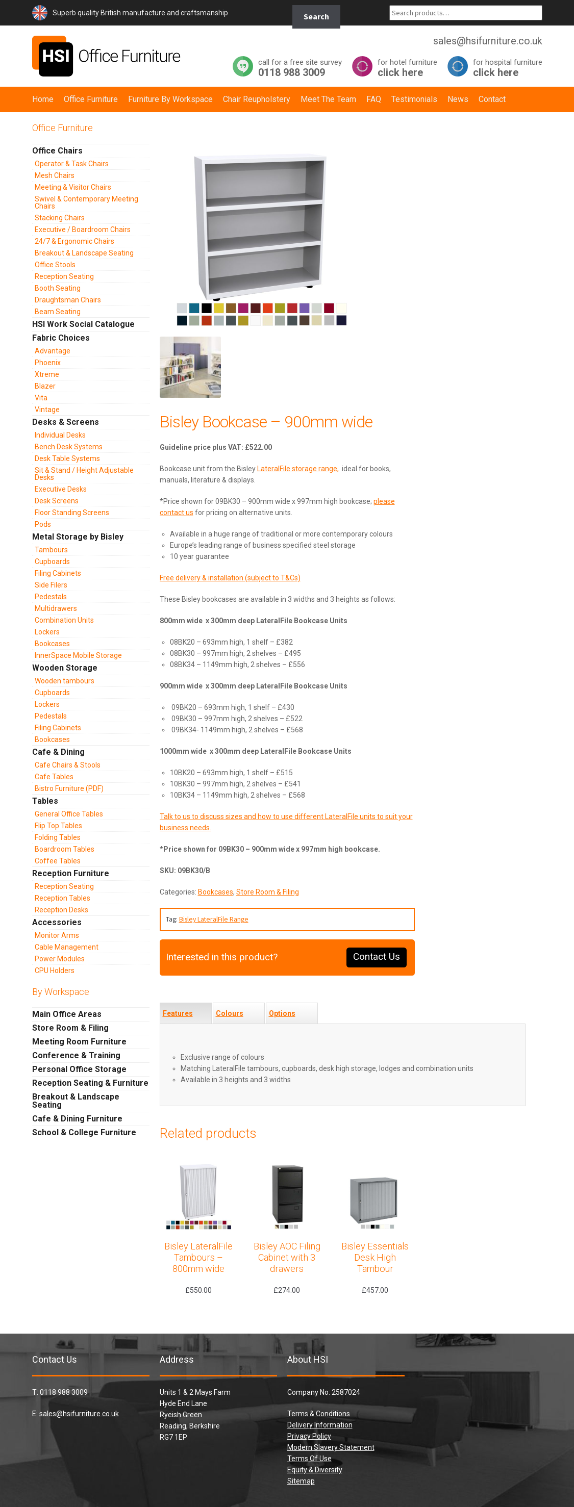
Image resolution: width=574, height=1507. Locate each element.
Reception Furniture (70, 873)
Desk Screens (57, 501)
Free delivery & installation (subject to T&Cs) (230, 578)
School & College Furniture (84, 1132)
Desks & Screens (65, 422)
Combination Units (64, 620)
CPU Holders (54, 970)
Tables (45, 801)
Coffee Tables (58, 861)
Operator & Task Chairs (72, 164)
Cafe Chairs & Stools (68, 765)
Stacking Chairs (60, 218)
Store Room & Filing (267, 892)
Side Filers (51, 585)
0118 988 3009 (300, 68)
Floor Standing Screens (72, 512)
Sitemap (301, 1481)
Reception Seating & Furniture (90, 1083)
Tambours (51, 550)
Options (282, 1013)
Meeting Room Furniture (79, 1041)
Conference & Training (76, 1055)
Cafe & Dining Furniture (77, 1118)
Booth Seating (58, 288)
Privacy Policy (309, 1436)
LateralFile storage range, (298, 469)
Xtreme (47, 374)
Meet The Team (328, 99)
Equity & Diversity (314, 1470)
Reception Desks (61, 910)
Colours (229, 1013)
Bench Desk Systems (69, 447)
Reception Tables (62, 898)
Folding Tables (58, 837)
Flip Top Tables (58, 826)
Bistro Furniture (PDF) (69, 788)
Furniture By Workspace (170, 99)
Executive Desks (61, 489)
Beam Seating (58, 312)
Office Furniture (91, 99)
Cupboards (52, 561)
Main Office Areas (67, 1014)
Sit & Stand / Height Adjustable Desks (84, 473)
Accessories (57, 922)
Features (178, 1013)
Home (43, 99)
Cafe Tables (54, 777)
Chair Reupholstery (256, 99)
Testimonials (414, 99)
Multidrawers (56, 608)
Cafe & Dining (58, 752)
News (457, 99)
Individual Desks (60, 435)
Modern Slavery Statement (331, 1447)
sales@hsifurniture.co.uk (79, 1414)
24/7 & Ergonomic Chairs (74, 241)
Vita (41, 398)
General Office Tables (69, 814)
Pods (43, 524)
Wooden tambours (64, 681)
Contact (492, 99)
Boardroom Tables (64, 849)
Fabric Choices (61, 338)
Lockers (47, 632)
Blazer (45, 386)
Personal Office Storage (79, 1069)
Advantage (52, 351)
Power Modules (60, 959)
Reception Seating (64, 276)
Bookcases (215, 892)
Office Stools (55, 265)
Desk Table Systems (67, 458)
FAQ (373, 99)
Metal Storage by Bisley (77, 537)
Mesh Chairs (54, 175)
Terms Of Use (309, 1458)
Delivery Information (320, 1425)
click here (407, 68)
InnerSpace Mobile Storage (78, 655)
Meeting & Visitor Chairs (73, 187)
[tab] (186, 1013)
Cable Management (66, 947)
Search (316, 16)
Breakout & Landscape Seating (84, 253)
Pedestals (51, 597)
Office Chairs (57, 151)
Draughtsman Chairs (68, 300)
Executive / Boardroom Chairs (83, 229)
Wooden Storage (64, 668)
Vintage (47, 409)
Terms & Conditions (318, 1414)
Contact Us (376, 956)
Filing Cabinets (58, 573)
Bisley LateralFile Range (213, 919)
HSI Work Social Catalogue (83, 324)
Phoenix (48, 363)
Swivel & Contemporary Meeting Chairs (86, 202)
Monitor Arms (57, 935)
